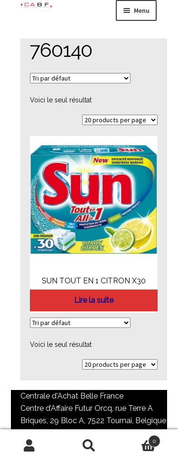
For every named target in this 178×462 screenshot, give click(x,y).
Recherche (89, 446)
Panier (139, 439)
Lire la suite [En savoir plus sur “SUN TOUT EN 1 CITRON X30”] (93, 300)
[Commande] (80, 78)
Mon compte (29, 446)
